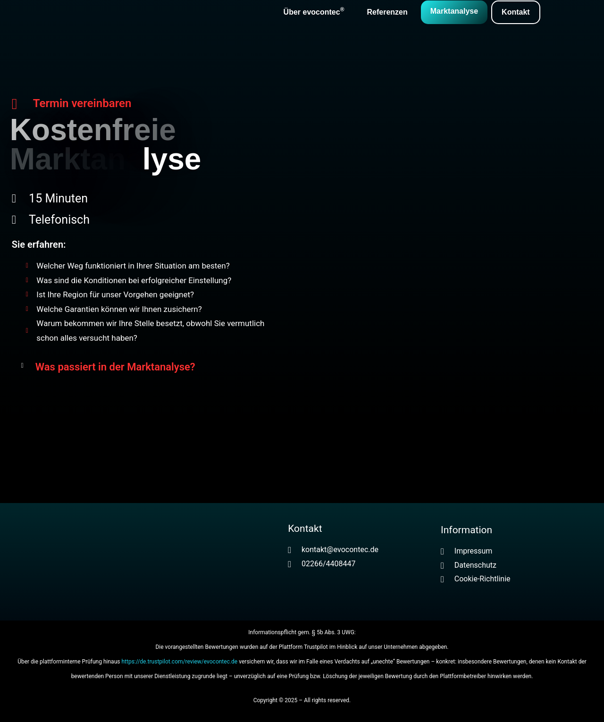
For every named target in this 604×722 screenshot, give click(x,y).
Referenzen (387, 12)
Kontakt (516, 12)
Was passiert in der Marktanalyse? (115, 367)
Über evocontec (314, 11)
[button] (146, 367)
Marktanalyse (454, 11)
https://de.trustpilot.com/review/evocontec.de (179, 661)
